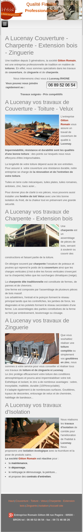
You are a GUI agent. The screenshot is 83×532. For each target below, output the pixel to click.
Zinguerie (31, 505)
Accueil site (56, 505)
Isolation (43, 505)
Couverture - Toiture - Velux (31, 500)
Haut (11, 500)
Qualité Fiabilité (41, 4)
